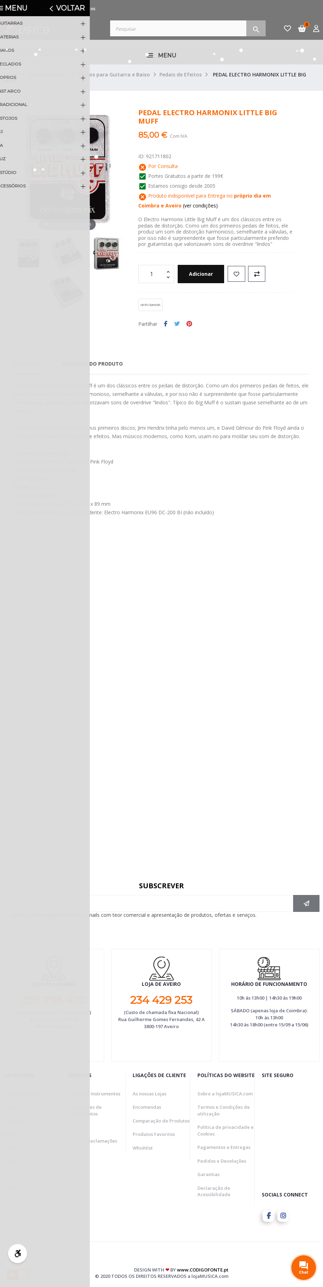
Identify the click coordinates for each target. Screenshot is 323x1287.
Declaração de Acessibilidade (213, 1191)
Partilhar (165, 324)
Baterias (13, 1107)
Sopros (11, 1148)
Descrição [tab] (28, 363)
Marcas (76, 1127)
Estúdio (12, 1188)
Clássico (12, 1161)
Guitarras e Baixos (24, 1093)
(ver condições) (200, 205)
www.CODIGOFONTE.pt (202, 1269)
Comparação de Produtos (161, 1121)
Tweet (177, 324)
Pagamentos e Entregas (224, 1147)
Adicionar (204, 274)
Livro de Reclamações (92, 1141)
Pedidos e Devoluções (221, 1161)
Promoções (16, 8)
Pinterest (189, 324)
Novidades (52, 8)
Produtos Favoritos (154, 1134)
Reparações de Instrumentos (85, 1110)
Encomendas (147, 1107)
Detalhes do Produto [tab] (93, 363)
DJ (6, 1175)
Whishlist (143, 1148)
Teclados (14, 1121)
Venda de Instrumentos (94, 1093)
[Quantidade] (152, 274)
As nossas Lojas (149, 1093)
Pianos (11, 1134)
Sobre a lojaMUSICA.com (225, 1093)
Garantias (208, 1174)
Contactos (84, 8)
